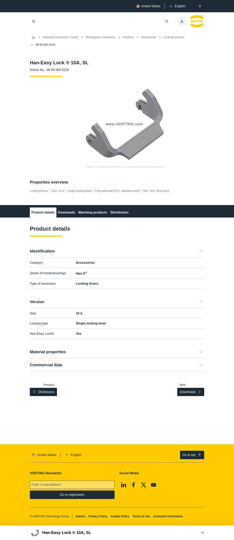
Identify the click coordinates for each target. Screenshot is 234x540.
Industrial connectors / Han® (60, 37)
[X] (143, 485)
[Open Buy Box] (117, 533)
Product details (43, 212)
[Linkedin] (123, 485)
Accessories (148, 37)
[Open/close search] (167, 21)
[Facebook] (133, 485)
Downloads (66, 212)
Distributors (119, 212)
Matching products (92, 212)
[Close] (200, 6)
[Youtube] (153, 485)
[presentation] (177, 6)
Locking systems (174, 37)
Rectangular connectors (100, 37)
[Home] (33, 37)
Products (128, 37)
